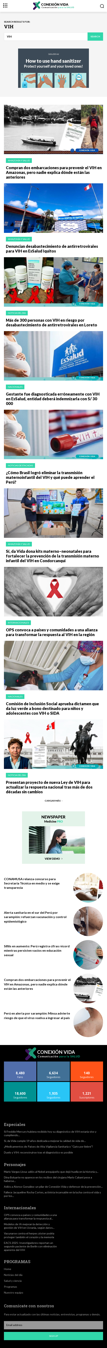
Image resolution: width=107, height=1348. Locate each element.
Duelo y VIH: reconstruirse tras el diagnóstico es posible (38, 1152)
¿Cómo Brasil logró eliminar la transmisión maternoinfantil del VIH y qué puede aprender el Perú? (50, 477)
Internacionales (18, 622)
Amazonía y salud (19, 160)
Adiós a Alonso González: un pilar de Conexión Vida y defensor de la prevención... (53, 1186)
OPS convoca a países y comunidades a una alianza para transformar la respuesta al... (30, 1216)
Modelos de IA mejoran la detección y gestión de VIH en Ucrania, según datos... (29, 1225)
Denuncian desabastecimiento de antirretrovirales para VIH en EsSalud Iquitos (52, 248)
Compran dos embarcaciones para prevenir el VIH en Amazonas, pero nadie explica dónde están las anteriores (54, 172)
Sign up (53, 1335)
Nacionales (15, 386)
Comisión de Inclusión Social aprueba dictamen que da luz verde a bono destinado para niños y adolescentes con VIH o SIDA (52, 708)
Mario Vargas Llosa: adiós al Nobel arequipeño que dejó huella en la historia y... (51, 1171)
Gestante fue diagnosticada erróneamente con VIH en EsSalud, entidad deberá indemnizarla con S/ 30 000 (53, 399)
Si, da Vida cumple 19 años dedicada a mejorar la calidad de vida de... (45, 1140)
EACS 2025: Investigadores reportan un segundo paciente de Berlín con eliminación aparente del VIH (30, 1246)
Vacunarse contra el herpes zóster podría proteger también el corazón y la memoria (29, 1235)
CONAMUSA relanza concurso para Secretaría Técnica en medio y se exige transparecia (32, 883)
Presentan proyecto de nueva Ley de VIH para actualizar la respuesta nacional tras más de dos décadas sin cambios (49, 787)
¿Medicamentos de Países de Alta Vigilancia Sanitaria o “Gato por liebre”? (48, 1146)
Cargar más (53, 800)
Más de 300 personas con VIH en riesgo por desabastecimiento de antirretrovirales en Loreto (51, 322)
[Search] (95, 36)
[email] (53, 1325)
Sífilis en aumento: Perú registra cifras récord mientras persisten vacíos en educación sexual (37, 950)
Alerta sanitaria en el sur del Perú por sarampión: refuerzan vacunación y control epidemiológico (35, 917)
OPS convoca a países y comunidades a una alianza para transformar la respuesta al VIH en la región (52, 632)
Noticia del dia (17, 312)
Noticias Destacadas (20, 465)
